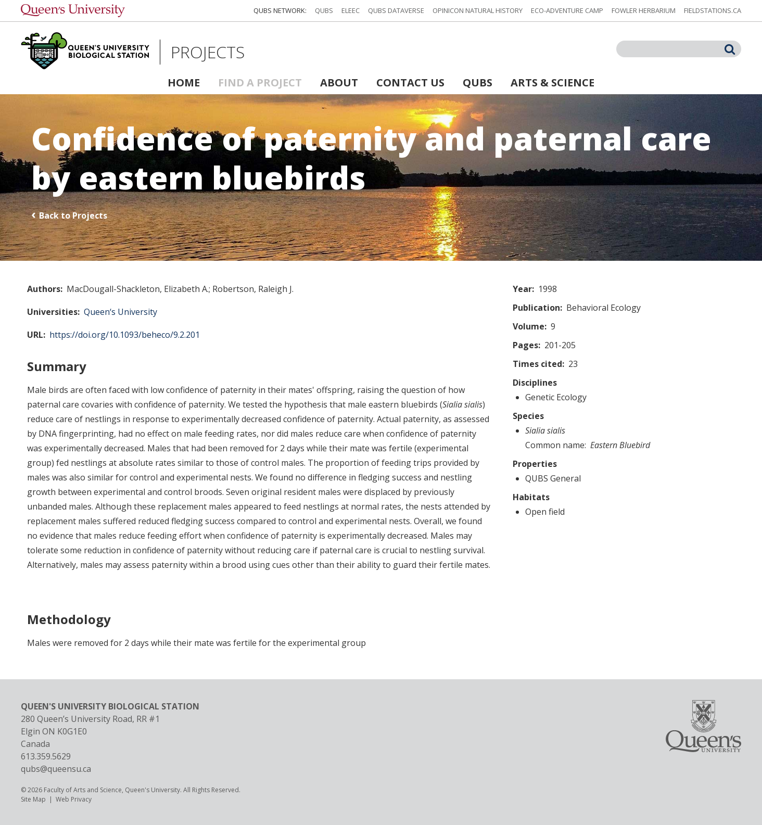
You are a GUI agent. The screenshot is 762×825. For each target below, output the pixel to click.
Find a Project (260, 82)
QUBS (324, 10)
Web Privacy (74, 799)
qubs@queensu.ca (56, 769)
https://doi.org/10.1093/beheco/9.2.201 (124, 334)
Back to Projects (73, 215)
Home (184, 82)
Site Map (33, 799)
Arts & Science (552, 82)
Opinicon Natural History (478, 10)
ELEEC (350, 10)
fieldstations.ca (712, 10)
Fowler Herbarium (644, 10)
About (339, 82)
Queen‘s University (120, 312)
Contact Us (410, 82)
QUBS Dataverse (396, 10)
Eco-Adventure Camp (567, 10)
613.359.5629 (46, 756)
